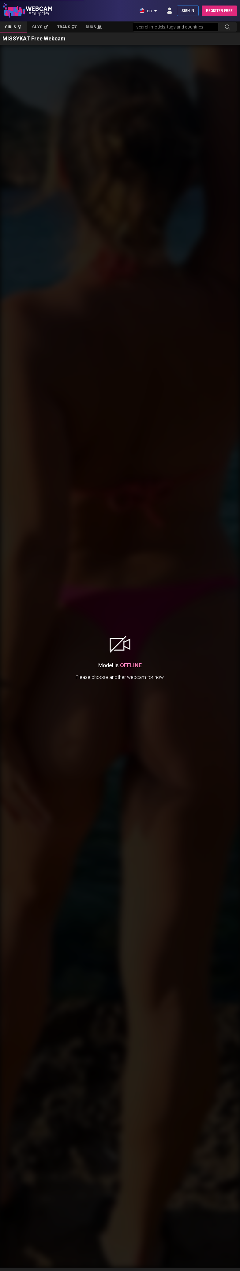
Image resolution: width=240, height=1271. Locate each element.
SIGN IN (188, 11)
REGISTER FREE (219, 11)
